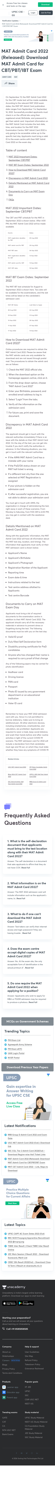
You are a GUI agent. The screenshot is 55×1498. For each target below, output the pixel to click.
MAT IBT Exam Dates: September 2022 (29, 164)
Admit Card (6, 77)
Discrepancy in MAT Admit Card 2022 (28, 178)
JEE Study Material (33, 1433)
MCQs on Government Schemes (27, 1021)
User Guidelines (32, 1352)
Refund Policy (31, 1360)
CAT (4, 1421)
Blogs (4, 1364)
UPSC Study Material (34, 1417)
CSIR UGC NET (32, 1399)
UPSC (27, 1391)
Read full (25, 867)
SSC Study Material (33, 1437)
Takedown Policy (32, 1364)
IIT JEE (28, 1387)
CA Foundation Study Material (34, 1427)
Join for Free (46, 12)
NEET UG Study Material (36, 1421)
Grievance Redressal (34, 1368)
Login (33, 12)
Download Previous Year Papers (27, 1067)
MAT (15, 77)
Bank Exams (7, 1434)
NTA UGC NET (9, 1430)
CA (3, 1426)
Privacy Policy (8, 1368)
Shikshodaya (8, 1356)
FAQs (11, 199)
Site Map (29, 1356)
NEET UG (29, 1403)
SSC (27, 1395)
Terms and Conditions (12, 1373)
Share (9, 83)
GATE (4, 1417)
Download (45, 4)
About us (6, 1352)
